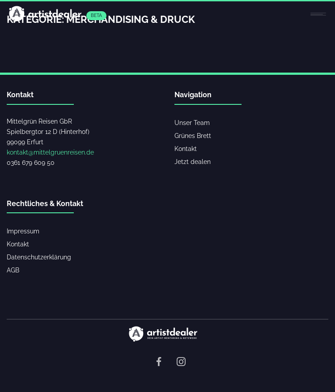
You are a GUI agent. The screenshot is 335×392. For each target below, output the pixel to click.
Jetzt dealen (192, 161)
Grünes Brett (192, 135)
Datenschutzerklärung (39, 257)
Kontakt (185, 148)
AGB (13, 270)
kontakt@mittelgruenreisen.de (50, 152)
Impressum (23, 231)
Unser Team (192, 122)
